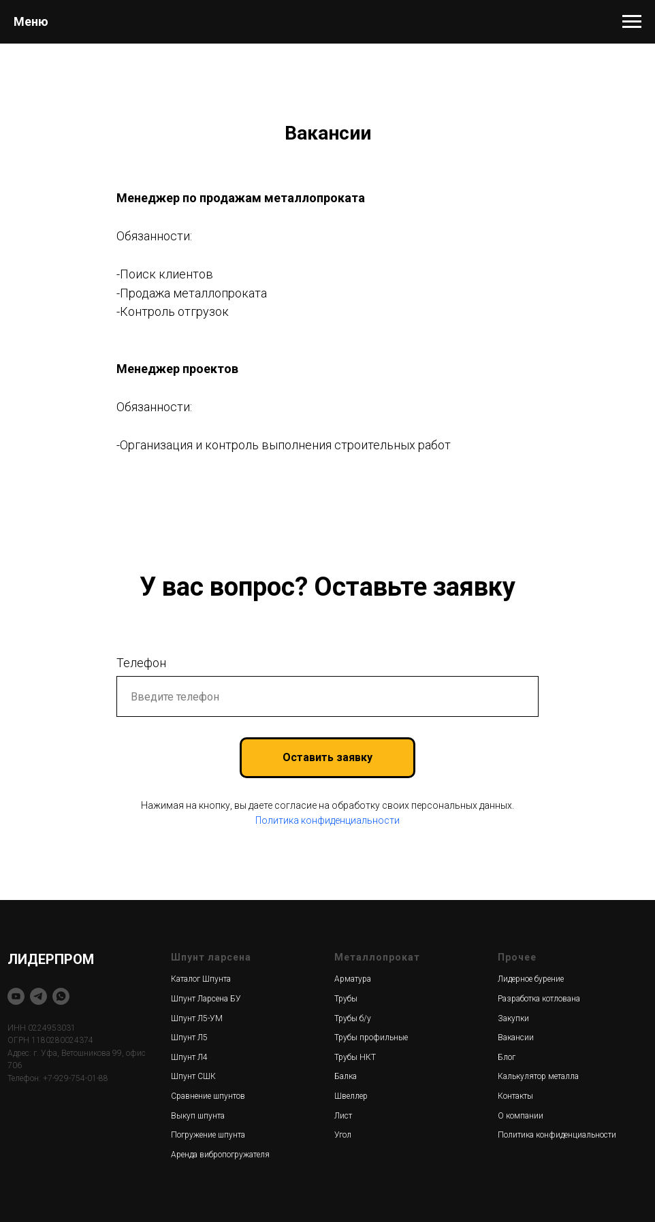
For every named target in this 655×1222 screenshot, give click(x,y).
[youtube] (16, 996)
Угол (342, 1135)
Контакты (515, 1096)
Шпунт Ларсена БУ (206, 998)
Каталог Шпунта (201, 979)
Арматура (352, 979)
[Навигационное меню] (631, 22)
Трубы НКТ (355, 1057)
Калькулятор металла (538, 1076)
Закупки (513, 1018)
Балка (345, 1076)
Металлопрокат (377, 957)
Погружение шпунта (208, 1135)
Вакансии (516, 1037)
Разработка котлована (539, 998)
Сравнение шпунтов (208, 1096)
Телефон (141, 663)
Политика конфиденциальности (327, 820)
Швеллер (351, 1096)
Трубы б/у (352, 1018)
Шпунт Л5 (189, 1037)
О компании (520, 1116)
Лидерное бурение (531, 979)
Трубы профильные (371, 1037)
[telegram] (38, 996)
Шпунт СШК (193, 1076)
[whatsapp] (60, 996)
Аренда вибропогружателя (220, 1154)
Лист (343, 1116)
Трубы (345, 998)
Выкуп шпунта (198, 1116)
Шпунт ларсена (211, 957)
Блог (506, 1057)
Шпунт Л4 (189, 1057)
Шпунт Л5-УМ (197, 1018)
